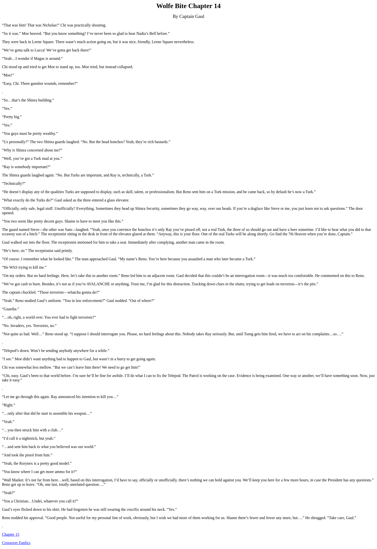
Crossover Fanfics (16, 543)
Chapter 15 (10, 534)
